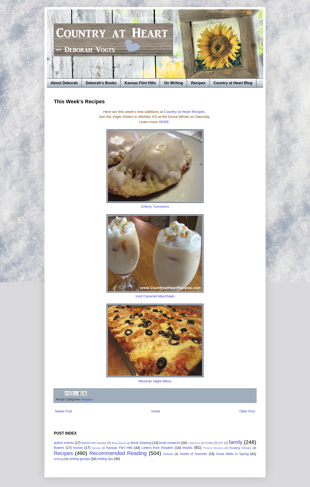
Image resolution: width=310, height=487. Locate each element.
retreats (168, 454)
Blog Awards (119, 443)
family (235, 442)
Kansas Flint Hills (140, 83)
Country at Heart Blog (233, 83)
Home (155, 411)
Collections (194, 443)
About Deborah (64, 83)
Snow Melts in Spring (232, 454)
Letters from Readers (158, 448)
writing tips (105, 459)
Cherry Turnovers (155, 206)
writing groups (79, 459)
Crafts (209, 443)
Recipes (198, 83)
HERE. (165, 122)
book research (169, 443)
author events (64, 443)
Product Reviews (213, 448)
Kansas (96, 448)
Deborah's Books (101, 83)
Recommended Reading (118, 453)
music (187, 447)
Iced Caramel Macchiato (155, 296)
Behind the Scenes (94, 443)
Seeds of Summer (193, 454)
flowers (59, 448)
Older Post (247, 411)
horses (78, 448)
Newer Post (63, 411)
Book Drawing (141, 443)
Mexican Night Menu (155, 381)
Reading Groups (240, 448)
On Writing (173, 83)
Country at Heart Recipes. (185, 112)
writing (58, 459)
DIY (221, 443)
